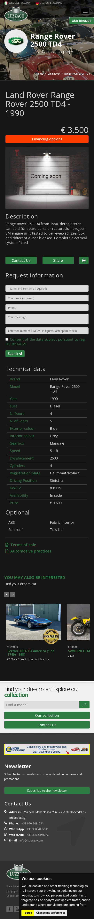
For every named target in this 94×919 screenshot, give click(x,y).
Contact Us (21, 260)
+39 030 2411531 (32, 823)
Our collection (47, 715)
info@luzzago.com (31, 840)
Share (58, 260)
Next (12, 594)
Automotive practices (28, 551)
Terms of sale (20, 544)
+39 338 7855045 (38, 829)
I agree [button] (27, 912)
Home (39, 73)
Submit (15, 353)
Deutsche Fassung (48, 3)
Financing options (47, 139)
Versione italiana (17, 3)
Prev (6, 594)
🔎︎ (84, 704)
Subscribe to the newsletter (47, 790)
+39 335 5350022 (38, 835)
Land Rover (54, 73)
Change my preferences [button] (50, 912)
